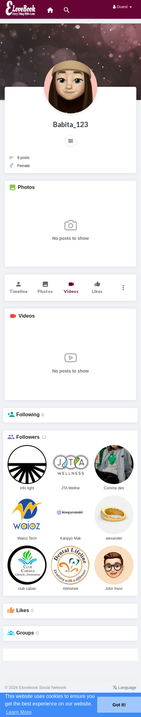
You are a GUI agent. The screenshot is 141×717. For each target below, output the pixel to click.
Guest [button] (122, 6)
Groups (25, 632)
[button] (70, 141)
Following (28, 414)
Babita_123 (70, 124)
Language (124, 687)
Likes (22, 610)
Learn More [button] (19, 712)
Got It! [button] (119, 704)
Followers (28, 437)
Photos (26, 187)
